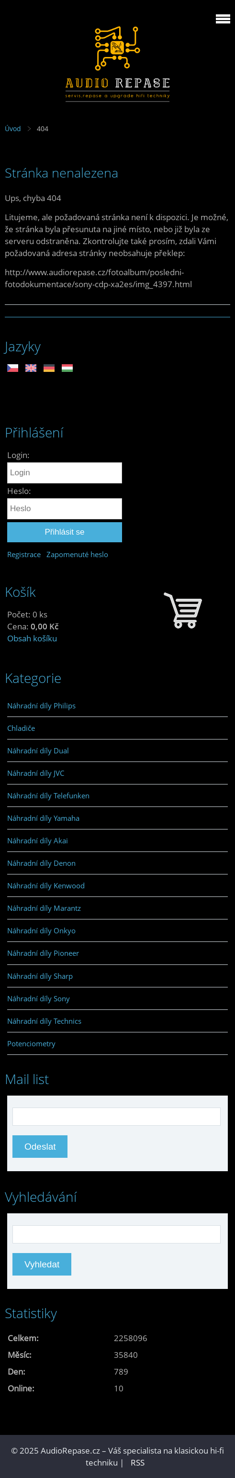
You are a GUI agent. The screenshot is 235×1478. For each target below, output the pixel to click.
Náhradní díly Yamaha (43, 818)
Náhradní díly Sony (38, 998)
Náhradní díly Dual (38, 750)
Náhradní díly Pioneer (43, 953)
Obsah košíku (32, 638)
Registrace (24, 554)
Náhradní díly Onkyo (41, 930)
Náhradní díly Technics (44, 1021)
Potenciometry (31, 1043)
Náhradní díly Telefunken (48, 795)
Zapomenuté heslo (77, 554)
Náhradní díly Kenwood (46, 885)
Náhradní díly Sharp (40, 976)
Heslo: (19, 490)
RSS (138, 1462)
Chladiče (21, 728)
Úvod (13, 128)
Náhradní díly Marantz (44, 908)
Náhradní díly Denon (41, 863)
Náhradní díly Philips (41, 705)
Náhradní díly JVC (35, 773)
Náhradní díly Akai (37, 840)
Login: (18, 454)
